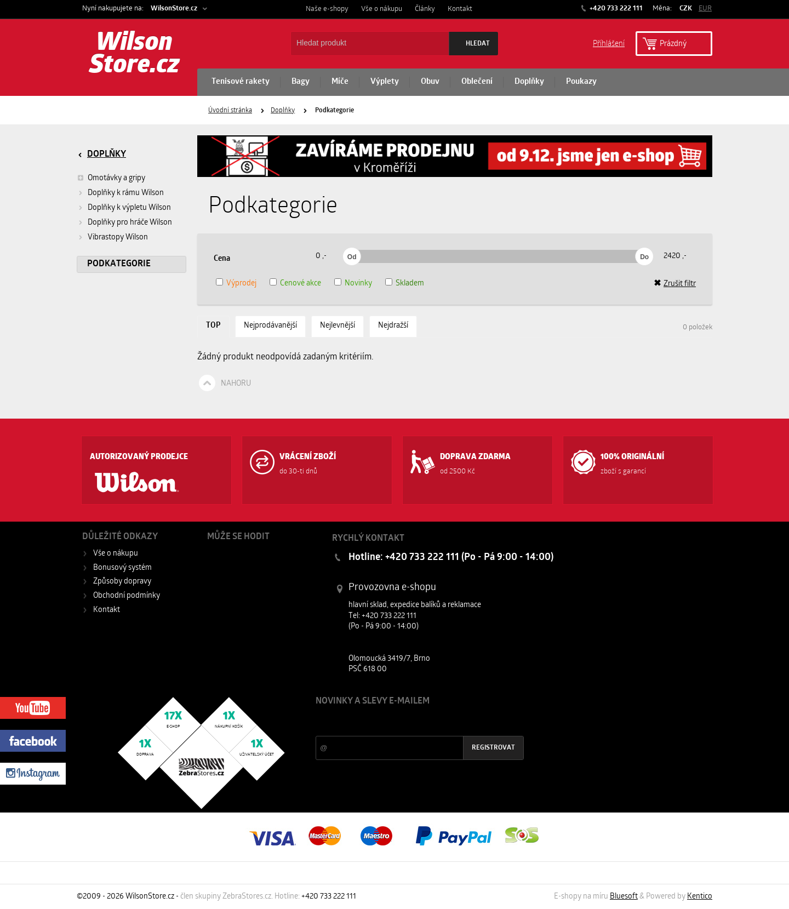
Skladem (410, 283)
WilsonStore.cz (174, 8)
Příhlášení (609, 43)
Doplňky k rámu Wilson (126, 193)
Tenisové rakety (240, 82)
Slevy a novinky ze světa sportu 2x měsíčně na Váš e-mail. (409, 722)
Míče (339, 82)
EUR (705, 8)
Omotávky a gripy (111, 178)
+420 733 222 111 (615, 8)
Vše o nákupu (381, 9)
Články (425, 9)
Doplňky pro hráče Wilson (130, 223)
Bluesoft (624, 897)
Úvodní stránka (230, 110)
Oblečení (477, 82)
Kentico (699, 897)
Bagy (300, 82)
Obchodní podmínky (126, 596)
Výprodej (241, 283)
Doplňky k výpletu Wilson (129, 208)
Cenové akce (300, 283)
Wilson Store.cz (134, 54)
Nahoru (236, 384)
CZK (685, 8)
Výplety (384, 82)
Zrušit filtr (675, 283)
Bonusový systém (122, 568)
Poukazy (581, 82)
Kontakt (460, 9)
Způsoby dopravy (122, 582)
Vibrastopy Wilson (118, 237)
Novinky (358, 283)
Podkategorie (119, 264)
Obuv (430, 82)
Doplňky (529, 82)
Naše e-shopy (327, 9)
